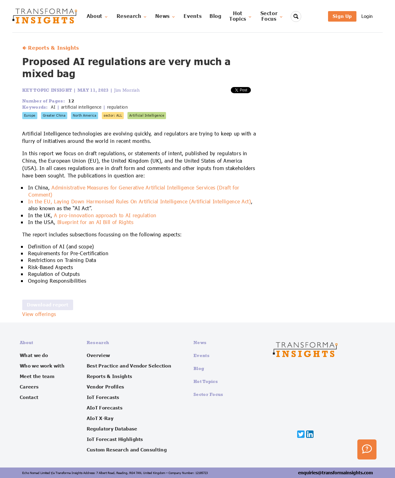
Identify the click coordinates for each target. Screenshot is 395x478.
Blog (216, 16)
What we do (34, 355)
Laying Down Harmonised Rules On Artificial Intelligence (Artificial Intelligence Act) (152, 202)
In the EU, (41, 202)
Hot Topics (205, 381)
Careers (29, 387)
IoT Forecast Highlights (115, 439)
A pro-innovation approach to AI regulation (105, 215)
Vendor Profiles (105, 387)
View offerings (39, 314)
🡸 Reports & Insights (50, 48)
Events (193, 16)
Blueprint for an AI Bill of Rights (95, 222)
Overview (98, 355)
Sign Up (342, 16)
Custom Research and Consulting (127, 450)
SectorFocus (272, 16)
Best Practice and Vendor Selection (129, 366)
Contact (29, 397)
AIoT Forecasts (105, 408)
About (98, 16)
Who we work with (42, 366)
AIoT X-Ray (100, 418)
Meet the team (37, 376)
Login (367, 16)
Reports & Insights (109, 376)
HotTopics (240, 16)
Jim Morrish (127, 90)
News (165, 16)
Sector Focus (208, 394)
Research (132, 16)
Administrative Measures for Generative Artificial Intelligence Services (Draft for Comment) (133, 191)
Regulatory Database (112, 429)
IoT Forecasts (103, 397)
